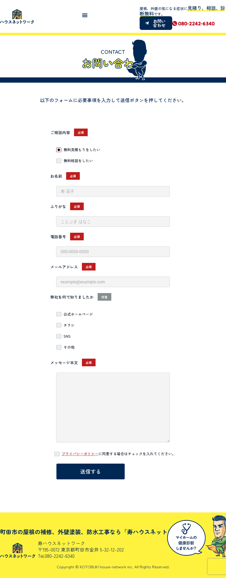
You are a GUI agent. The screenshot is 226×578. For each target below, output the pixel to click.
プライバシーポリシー (80, 453)
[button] (84, 15)
